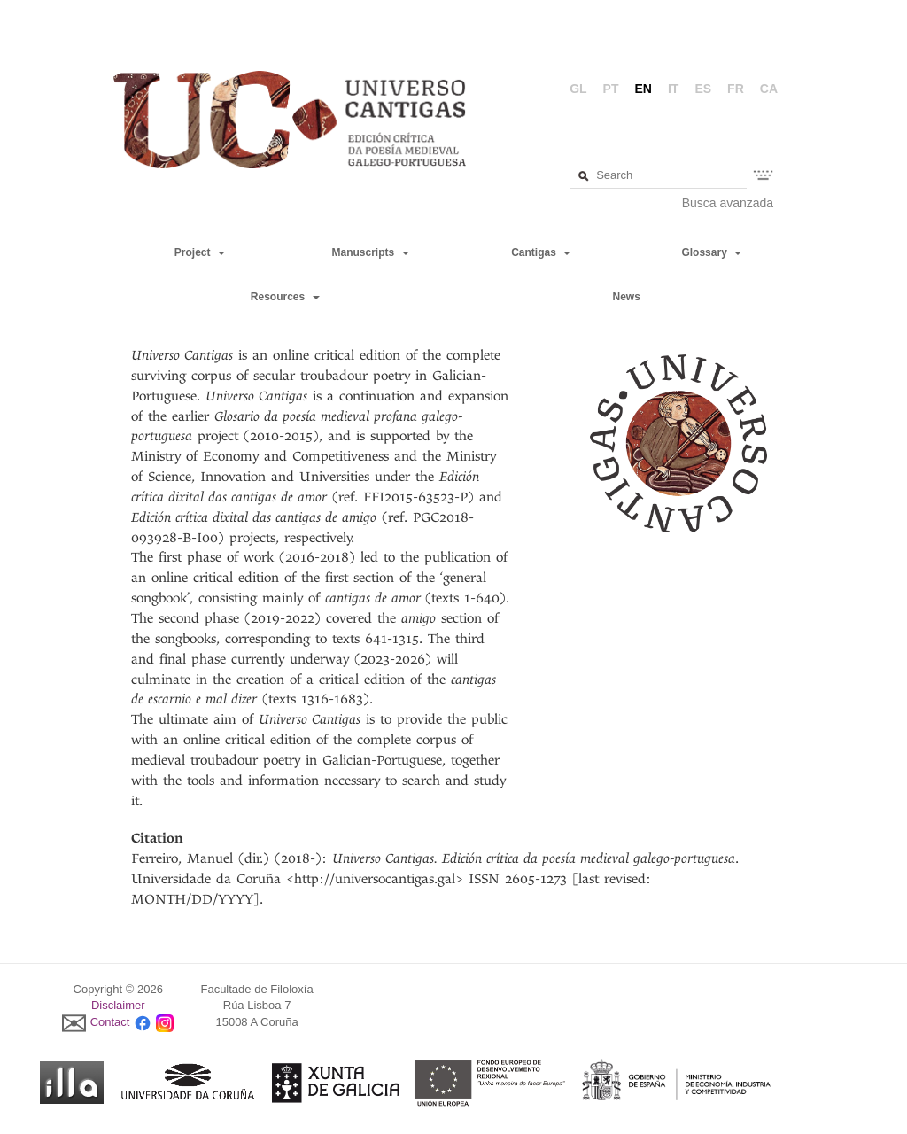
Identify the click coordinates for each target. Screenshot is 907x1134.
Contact (110, 1022)
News (626, 297)
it (673, 89)
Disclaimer (118, 1005)
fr (735, 89)
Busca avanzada (728, 203)
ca (769, 89)
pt (611, 89)
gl (578, 89)
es (702, 89)
